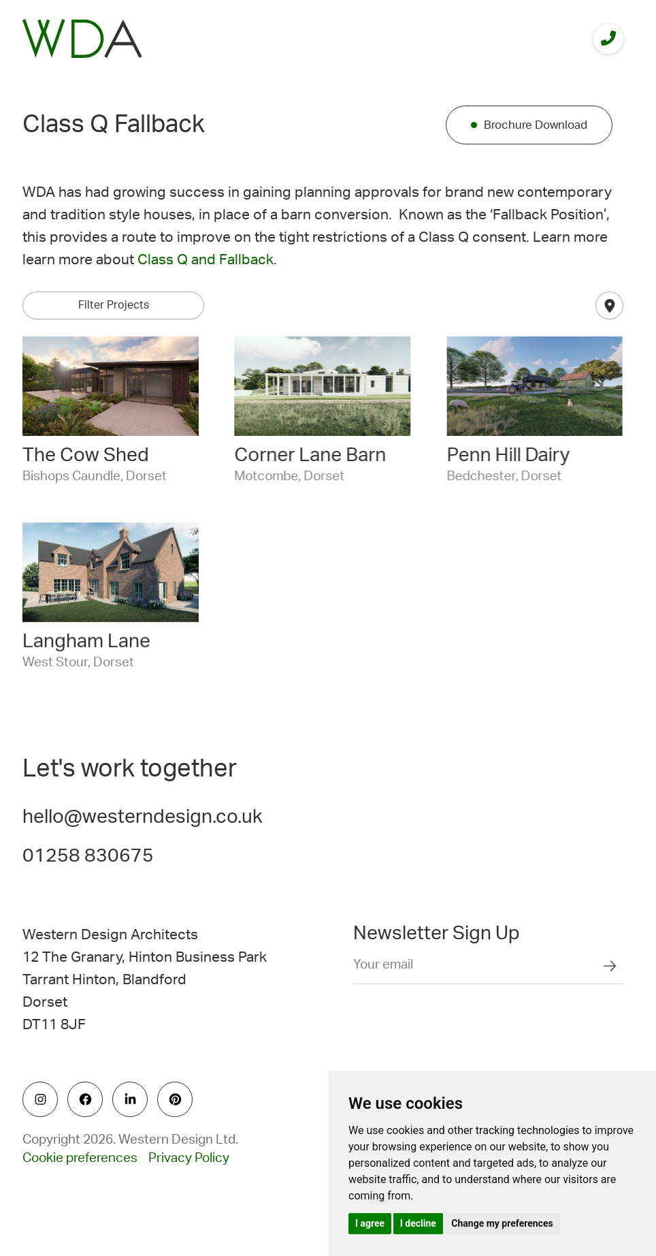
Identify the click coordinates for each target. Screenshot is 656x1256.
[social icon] (40, 1099)
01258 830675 (88, 855)
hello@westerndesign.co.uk (142, 816)
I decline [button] (418, 1223)
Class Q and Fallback (205, 260)
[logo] (82, 38)
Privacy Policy (188, 1158)
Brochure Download (535, 125)
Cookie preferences (79, 1158)
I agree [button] (369, 1223)
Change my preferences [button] (502, 1223)
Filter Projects (113, 305)
